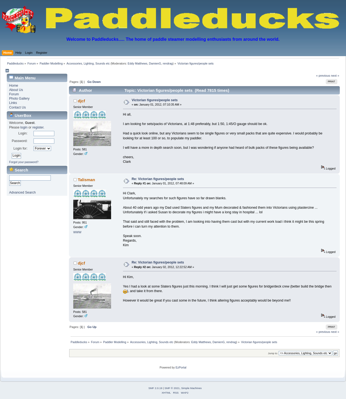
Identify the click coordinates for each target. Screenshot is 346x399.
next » (335, 75)
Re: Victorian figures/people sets (158, 179)
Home (13, 85)
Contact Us (17, 107)
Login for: (21, 148)
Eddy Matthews (137, 63)
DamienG (155, 63)
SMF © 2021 (172, 388)
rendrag (168, 63)
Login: (23, 133)
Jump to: (273, 353)
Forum (14, 94)
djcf (81, 101)
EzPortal (180, 367)
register (38, 127)
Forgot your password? (23, 162)
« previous (323, 75)
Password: (19, 141)
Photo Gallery (19, 98)
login (23, 127)
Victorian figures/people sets (155, 100)
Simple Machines (191, 388)
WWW (77, 232)
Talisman (86, 179)
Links (13, 103)
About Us (16, 90)
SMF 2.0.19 (155, 388)
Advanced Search (22, 192)
